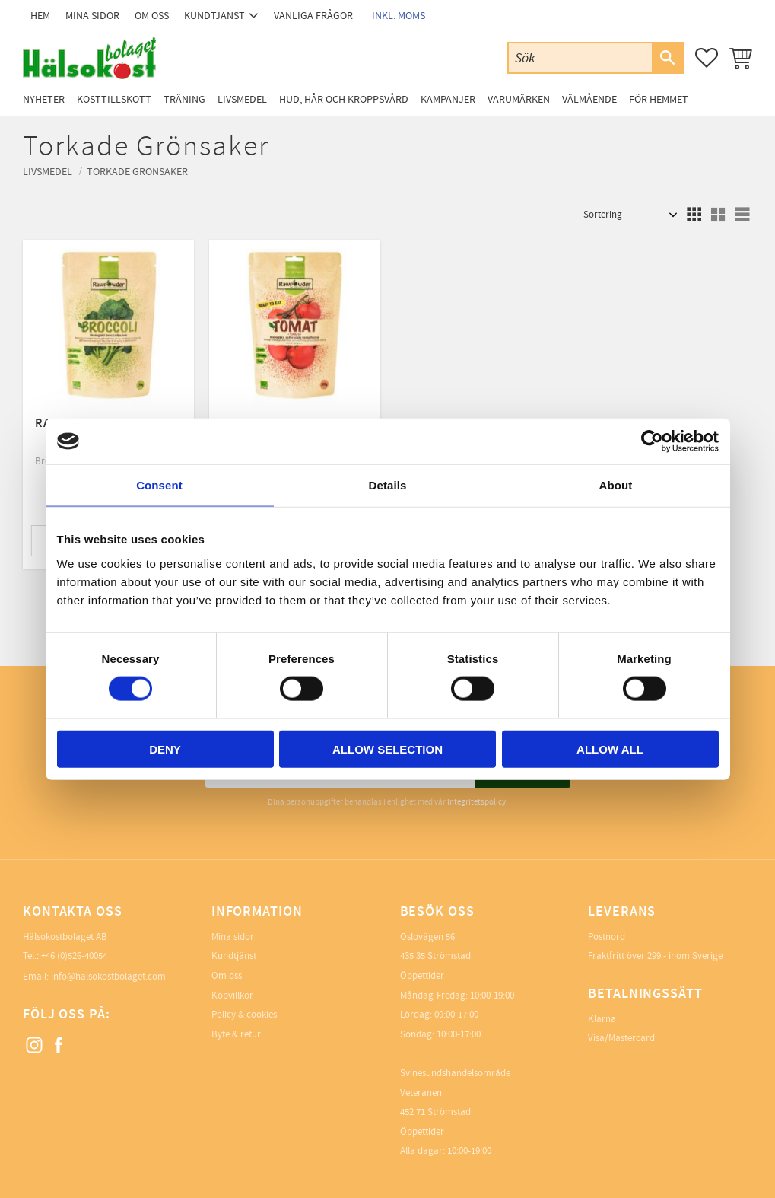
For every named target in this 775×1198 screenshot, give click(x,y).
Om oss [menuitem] (152, 15)
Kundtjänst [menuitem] (214, 15)
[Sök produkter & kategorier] (580, 57)
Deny (165, 748)
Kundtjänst (233, 956)
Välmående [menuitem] (589, 99)
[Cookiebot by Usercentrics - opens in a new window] (652, 441)
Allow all (609, 748)
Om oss (226, 976)
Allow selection (387, 748)
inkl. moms (398, 15)
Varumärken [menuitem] (519, 99)
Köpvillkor (232, 995)
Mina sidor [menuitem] (92, 15)
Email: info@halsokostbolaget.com (94, 976)
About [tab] (616, 485)
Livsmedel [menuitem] (242, 99)
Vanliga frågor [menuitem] (313, 15)
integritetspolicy (476, 802)
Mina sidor (232, 937)
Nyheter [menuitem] (44, 99)
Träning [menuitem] (184, 99)
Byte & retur (236, 1034)
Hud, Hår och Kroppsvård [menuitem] (343, 99)
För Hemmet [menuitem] (658, 99)
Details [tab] (388, 485)
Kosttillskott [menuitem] (114, 99)
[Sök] (667, 57)
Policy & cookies (244, 1014)
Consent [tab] (159, 485)
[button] (706, 57)
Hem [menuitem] (40, 15)
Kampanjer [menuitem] (448, 99)
